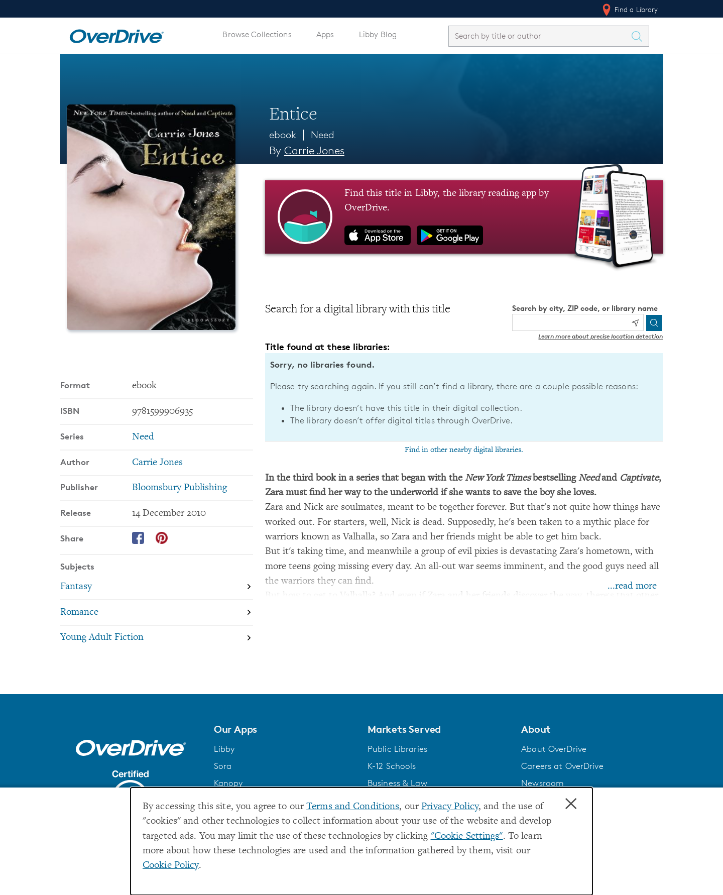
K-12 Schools (392, 766)
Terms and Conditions (352, 807)
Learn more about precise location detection (600, 336)
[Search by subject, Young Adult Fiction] (156, 638)
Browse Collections (256, 34)
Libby (224, 749)
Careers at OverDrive (562, 766)
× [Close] (570, 804)
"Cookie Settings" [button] (467, 836)
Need (323, 135)
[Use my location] (635, 323)
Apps (325, 34)
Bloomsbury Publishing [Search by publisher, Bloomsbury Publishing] (179, 488)
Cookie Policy (171, 865)
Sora (223, 766)
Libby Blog (378, 34)
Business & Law (397, 783)
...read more (632, 586)
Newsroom (542, 783)
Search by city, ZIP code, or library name (585, 308)
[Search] (654, 323)
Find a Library (629, 10)
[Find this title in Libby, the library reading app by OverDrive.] (464, 217)
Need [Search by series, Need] (143, 437)
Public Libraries (397, 749)
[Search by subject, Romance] (156, 612)
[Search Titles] (640, 36)
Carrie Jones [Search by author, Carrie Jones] (314, 150)
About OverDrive (553, 749)
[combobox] (540, 36)
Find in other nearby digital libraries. (464, 450)
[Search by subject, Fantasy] (156, 587)
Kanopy (228, 783)
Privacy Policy (449, 807)
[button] (284, 729)
